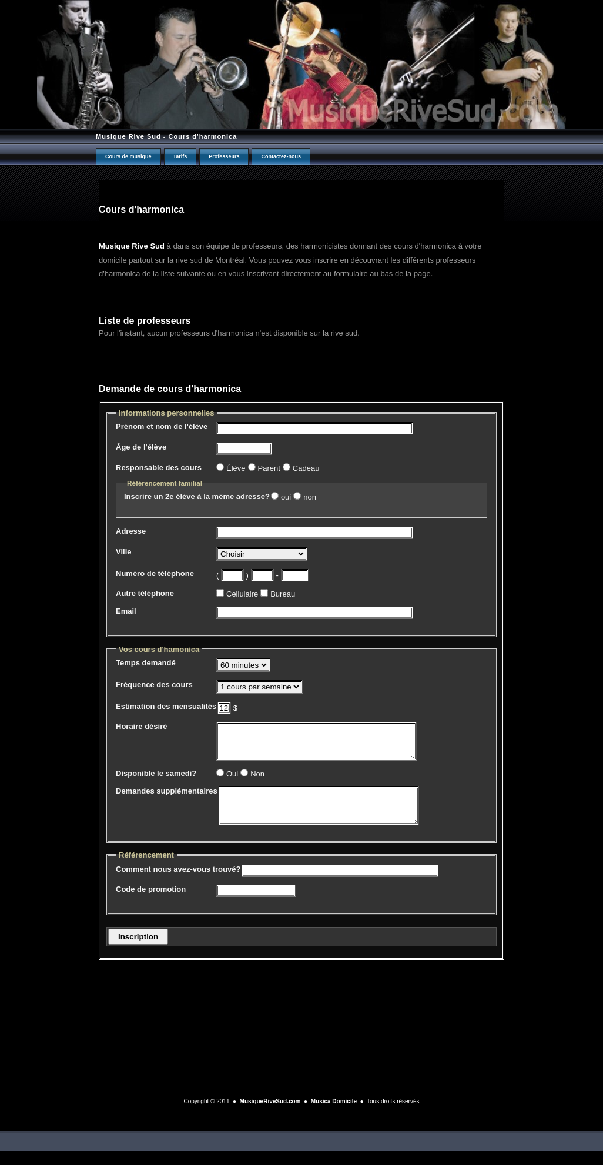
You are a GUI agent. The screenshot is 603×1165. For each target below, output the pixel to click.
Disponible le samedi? (156, 780)
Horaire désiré (141, 726)
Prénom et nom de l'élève (161, 426)
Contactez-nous (281, 156)
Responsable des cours (159, 467)
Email (126, 611)
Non (257, 780)
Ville (124, 551)
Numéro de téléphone (155, 573)
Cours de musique (128, 156)
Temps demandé (146, 662)
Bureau (282, 594)
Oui (232, 780)
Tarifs (180, 156)
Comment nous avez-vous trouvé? (178, 883)
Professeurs (224, 156)
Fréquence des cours (154, 684)
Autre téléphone (145, 593)
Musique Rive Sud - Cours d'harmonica (166, 136)
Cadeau (306, 468)
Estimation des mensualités (166, 706)
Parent (269, 468)
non (309, 497)
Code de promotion (151, 903)
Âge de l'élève (141, 447)
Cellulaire (242, 594)
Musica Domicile (334, 1115)
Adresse (131, 531)
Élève (236, 468)
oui (286, 497)
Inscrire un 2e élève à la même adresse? (197, 496)
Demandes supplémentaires (166, 798)
